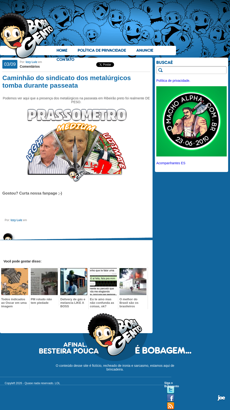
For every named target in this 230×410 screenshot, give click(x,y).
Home (62, 50)
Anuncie (144, 50)
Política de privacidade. (173, 80)
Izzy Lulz (31, 62)
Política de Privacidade (102, 50)
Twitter (171, 390)
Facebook (171, 398)
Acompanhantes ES (170, 163)
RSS (171, 406)
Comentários (30, 66)
